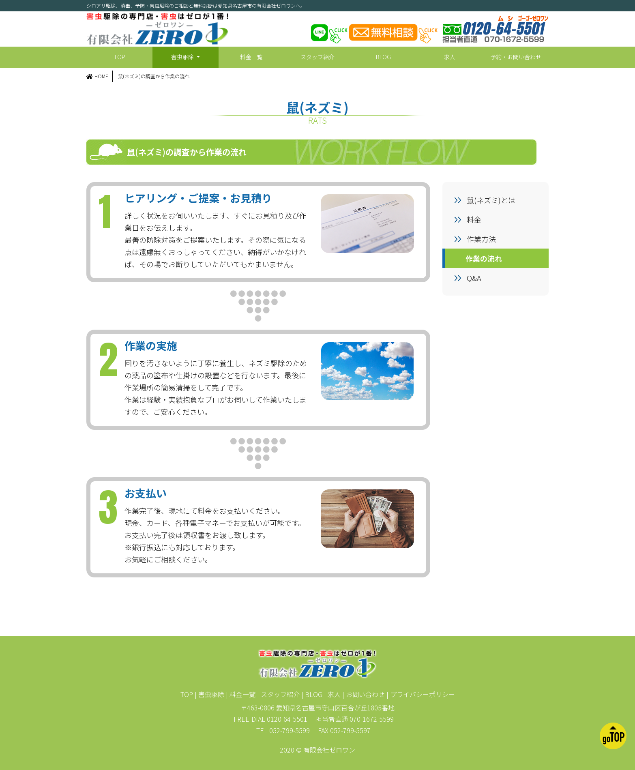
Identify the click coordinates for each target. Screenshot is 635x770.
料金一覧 (251, 57)
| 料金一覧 (240, 694)
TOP (119, 57)
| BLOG (311, 694)
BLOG (383, 57)
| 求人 (332, 694)
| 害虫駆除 (209, 694)
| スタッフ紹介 (278, 694)
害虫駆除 (183, 57)
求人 (449, 57)
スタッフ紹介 (317, 57)
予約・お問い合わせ (515, 57)
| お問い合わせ (363, 694)
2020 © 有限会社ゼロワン (317, 750)
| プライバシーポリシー (420, 694)
